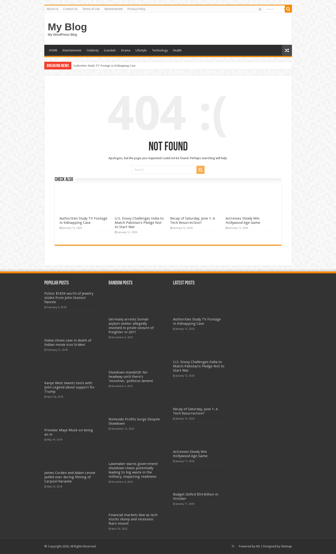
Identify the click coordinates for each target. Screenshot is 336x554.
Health (177, 50)
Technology (160, 50)
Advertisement (113, 9)
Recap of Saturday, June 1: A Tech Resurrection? (192, 220)
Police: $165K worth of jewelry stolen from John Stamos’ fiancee (68, 297)
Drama (125, 50)
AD (258, 546)
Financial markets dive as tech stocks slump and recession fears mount (133, 519)
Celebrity (92, 50)
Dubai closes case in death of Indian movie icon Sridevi (67, 342)
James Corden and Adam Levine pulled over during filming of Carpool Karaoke (69, 477)
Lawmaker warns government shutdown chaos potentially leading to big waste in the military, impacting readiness (133, 470)
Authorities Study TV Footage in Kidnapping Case (104, 65)
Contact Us (70, 9)
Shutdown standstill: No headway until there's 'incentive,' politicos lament (131, 376)
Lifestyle (141, 50)
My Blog (67, 26)
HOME (53, 50)
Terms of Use (91, 9)
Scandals (110, 50)
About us (52, 9)
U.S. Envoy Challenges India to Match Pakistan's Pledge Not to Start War (139, 222)
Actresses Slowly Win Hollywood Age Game (243, 220)
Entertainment (72, 50)
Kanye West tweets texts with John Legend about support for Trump (69, 387)
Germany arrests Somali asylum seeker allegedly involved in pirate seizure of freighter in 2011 (131, 325)
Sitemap (286, 546)
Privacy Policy (136, 9)
